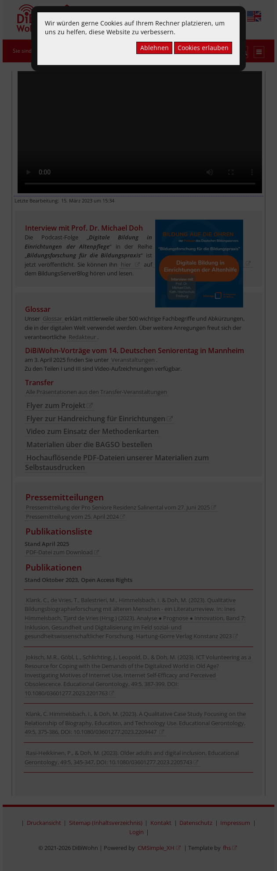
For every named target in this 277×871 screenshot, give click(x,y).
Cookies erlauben (203, 47)
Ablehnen (154, 47)
